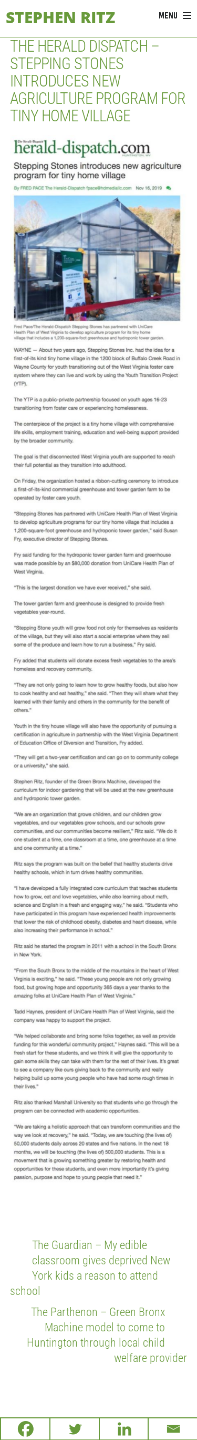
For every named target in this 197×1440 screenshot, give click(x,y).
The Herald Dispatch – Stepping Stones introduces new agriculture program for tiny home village (97, 81)
